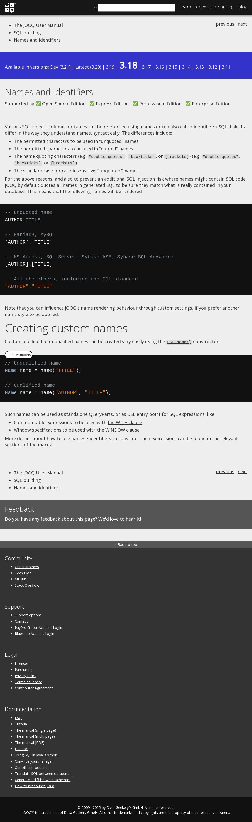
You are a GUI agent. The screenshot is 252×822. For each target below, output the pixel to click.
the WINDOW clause (118, 429)
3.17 (146, 67)
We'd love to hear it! (119, 518)
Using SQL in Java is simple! (37, 754)
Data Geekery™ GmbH (125, 806)
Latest (82, 67)
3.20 (96, 67)
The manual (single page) (35, 729)
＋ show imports (19, 353)
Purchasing (23, 668)
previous (225, 24)
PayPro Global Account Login (38, 626)
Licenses (22, 662)
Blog (242, 7)
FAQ (18, 716)
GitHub (20, 578)
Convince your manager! (34, 760)
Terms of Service (28, 681)
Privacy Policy (25, 674)
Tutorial (21, 722)
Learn (185, 7)
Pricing (214, 7)
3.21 (65, 67)
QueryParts (101, 413)
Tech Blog (23, 572)
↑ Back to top (126, 543)
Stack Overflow (27, 584)
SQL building (27, 32)
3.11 (226, 67)
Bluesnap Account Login (34, 632)
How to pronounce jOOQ (35, 785)
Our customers (27, 565)
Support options (28, 614)
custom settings (175, 307)
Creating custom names (66, 327)
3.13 (199, 67)
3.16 (160, 67)
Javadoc (21, 747)
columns (58, 127)
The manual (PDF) (29, 741)
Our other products (30, 766)
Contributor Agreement (34, 687)
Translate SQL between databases (43, 772)
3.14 (186, 67)
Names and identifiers (37, 40)
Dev (54, 67)
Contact (21, 620)
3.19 (110, 67)
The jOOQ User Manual (38, 25)
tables (80, 127)
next (242, 24)
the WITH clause (125, 421)
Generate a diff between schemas (42, 778)
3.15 (173, 67)
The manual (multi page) (35, 735)
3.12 (213, 67)
